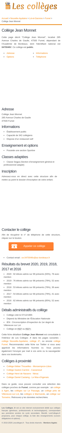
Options (10, 57)
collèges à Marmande (34, 394)
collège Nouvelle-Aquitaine (15, 341)
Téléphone (41, 57)
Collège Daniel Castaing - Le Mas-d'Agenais (28, 377)
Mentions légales (50, 423)
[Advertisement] (29, 84)
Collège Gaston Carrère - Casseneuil (24, 370)
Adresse (11, 53)
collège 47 (35, 341)
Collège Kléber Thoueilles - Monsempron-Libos (29, 366)
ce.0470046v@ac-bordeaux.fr (35, 257)
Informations (42, 53)
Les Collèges (31, 7)
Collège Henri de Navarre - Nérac (23, 373)
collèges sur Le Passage (27, 390)
